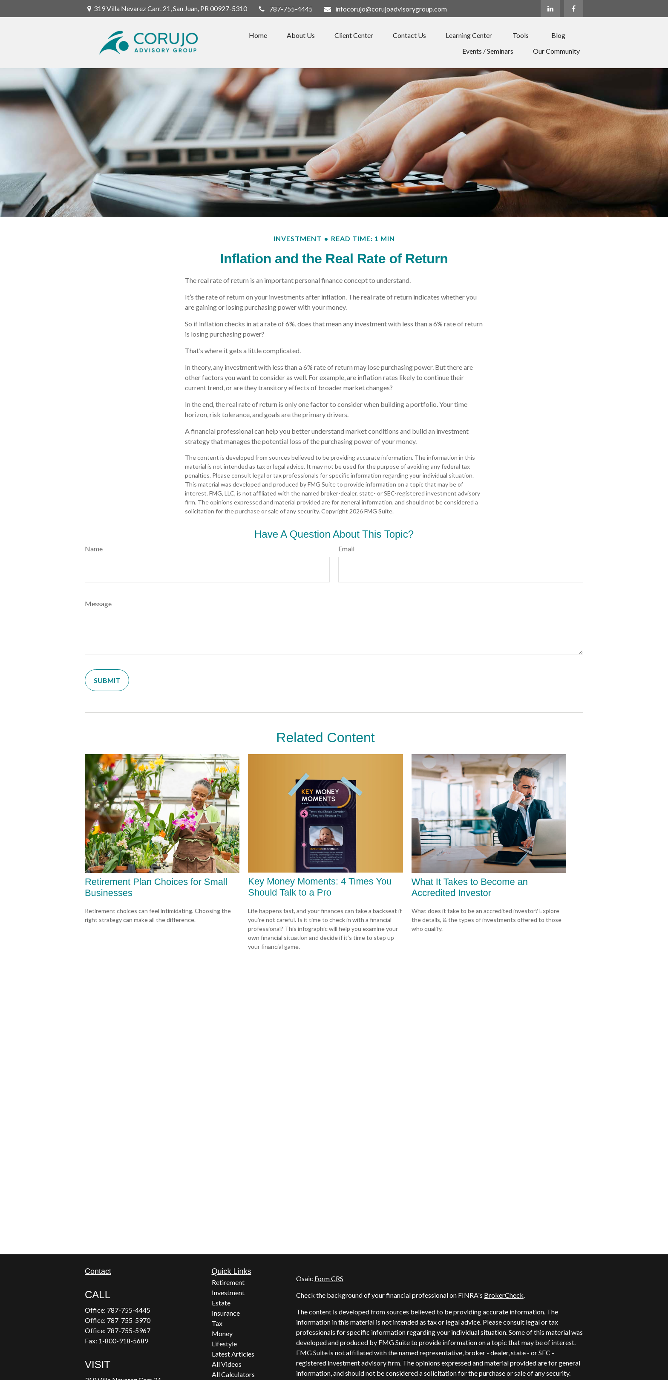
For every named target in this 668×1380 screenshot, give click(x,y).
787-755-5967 (128, 1330)
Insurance (226, 1313)
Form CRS (328, 1278)
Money (222, 1333)
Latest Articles (233, 1354)
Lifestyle (224, 1344)
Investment (228, 1292)
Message (98, 603)
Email (346, 549)
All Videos (227, 1364)
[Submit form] (107, 680)
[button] (258, 35)
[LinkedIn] (550, 8)
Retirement (228, 1282)
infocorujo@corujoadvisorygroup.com (385, 9)
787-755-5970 (128, 1320)
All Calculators (233, 1374)
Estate (221, 1303)
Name (94, 549)
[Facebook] (573, 8)
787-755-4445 (285, 9)
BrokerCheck (504, 1295)
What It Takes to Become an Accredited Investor (470, 887)
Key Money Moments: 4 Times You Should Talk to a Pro (320, 887)
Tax (217, 1323)
